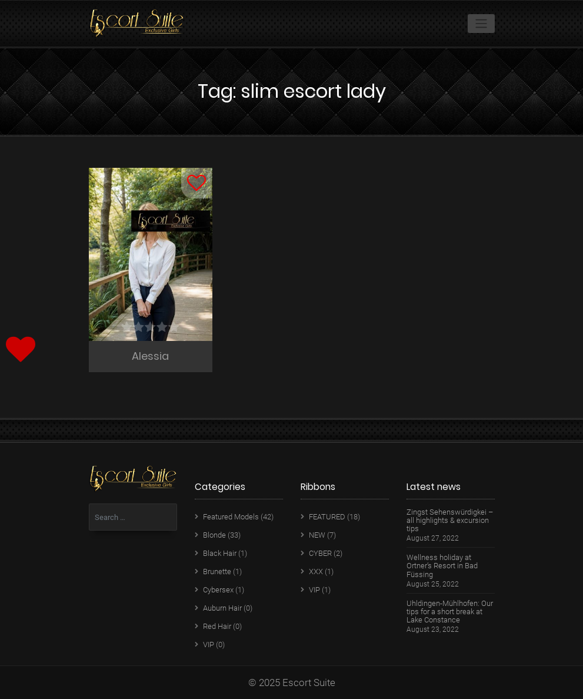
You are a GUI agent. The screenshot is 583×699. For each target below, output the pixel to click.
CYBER (320, 553)
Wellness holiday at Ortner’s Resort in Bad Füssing (442, 566)
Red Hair (217, 626)
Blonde (214, 535)
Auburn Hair (222, 608)
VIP (208, 644)
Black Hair (219, 553)
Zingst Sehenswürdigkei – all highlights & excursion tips (450, 520)
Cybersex (218, 589)
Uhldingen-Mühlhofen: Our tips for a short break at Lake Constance (450, 611)
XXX (316, 571)
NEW (317, 535)
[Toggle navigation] (481, 23)
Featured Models (231, 516)
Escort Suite (308, 682)
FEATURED (327, 516)
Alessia (150, 356)
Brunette (217, 571)
